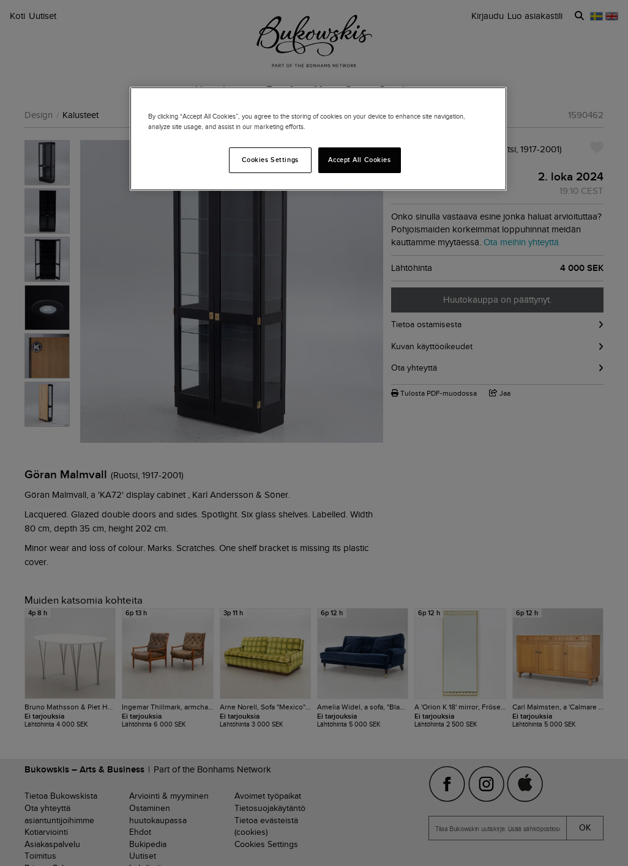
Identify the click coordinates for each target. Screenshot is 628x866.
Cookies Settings (270, 159)
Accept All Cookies (359, 159)
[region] (318, 139)
